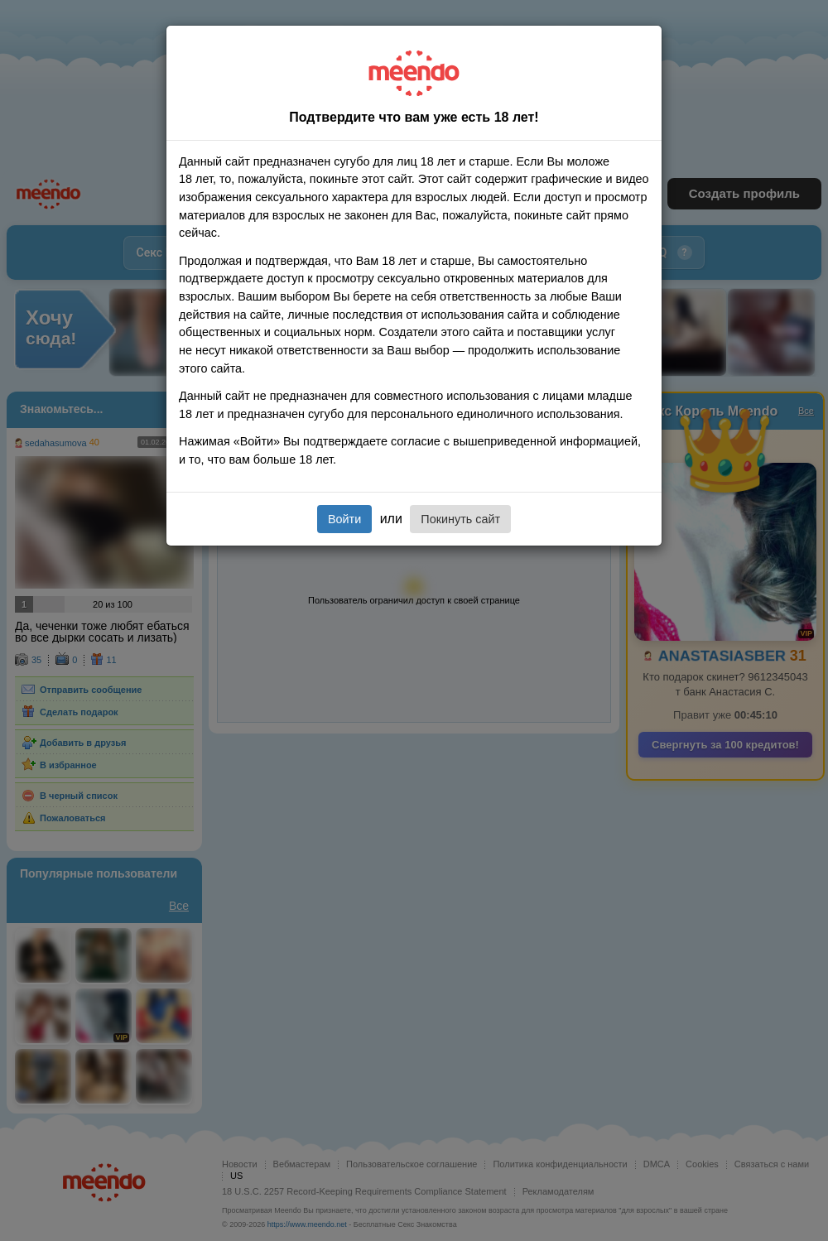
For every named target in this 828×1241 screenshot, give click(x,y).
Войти (344, 519)
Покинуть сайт (460, 519)
